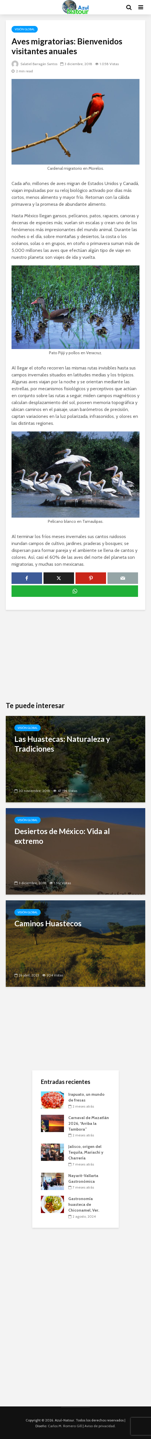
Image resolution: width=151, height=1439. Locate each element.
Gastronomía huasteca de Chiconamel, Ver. (83, 1204)
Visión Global (25, 29)
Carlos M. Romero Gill (65, 1426)
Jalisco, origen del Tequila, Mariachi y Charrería (85, 1152)
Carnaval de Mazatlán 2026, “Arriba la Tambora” (88, 1123)
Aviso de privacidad (99, 1426)
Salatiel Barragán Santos (35, 64)
